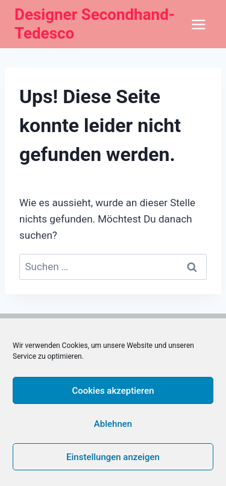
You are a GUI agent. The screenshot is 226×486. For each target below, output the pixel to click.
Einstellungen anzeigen (113, 457)
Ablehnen (113, 423)
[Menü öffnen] (198, 24)
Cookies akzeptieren (113, 390)
